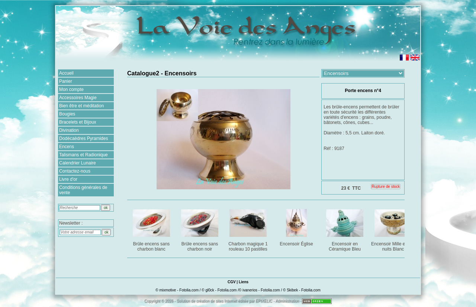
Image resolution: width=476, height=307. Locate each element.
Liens (243, 282)
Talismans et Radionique (83, 154)
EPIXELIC (263, 301)
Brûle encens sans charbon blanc (152, 229)
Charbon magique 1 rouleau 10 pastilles (248, 229)
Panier (65, 81)
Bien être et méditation (81, 105)
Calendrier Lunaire (77, 163)
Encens (66, 146)
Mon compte (71, 89)
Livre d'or (68, 179)
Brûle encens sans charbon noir (200, 229)
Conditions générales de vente (83, 190)
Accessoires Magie (78, 97)
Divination (69, 130)
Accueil (66, 73)
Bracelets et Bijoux (77, 122)
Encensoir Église (297, 226)
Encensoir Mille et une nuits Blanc (393, 229)
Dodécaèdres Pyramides (83, 138)
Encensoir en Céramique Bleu (345, 229)
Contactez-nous (74, 171)
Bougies (67, 114)
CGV (232, 282)
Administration (287, 301)
